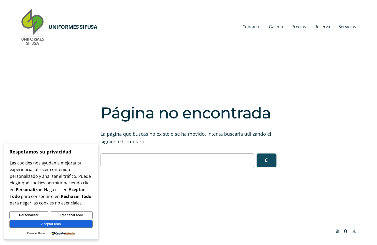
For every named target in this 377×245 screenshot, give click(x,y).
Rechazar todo (71, 215)
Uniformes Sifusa (72, 26)
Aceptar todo (51, 224)
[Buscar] (266, 160)
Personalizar (28, 215)
